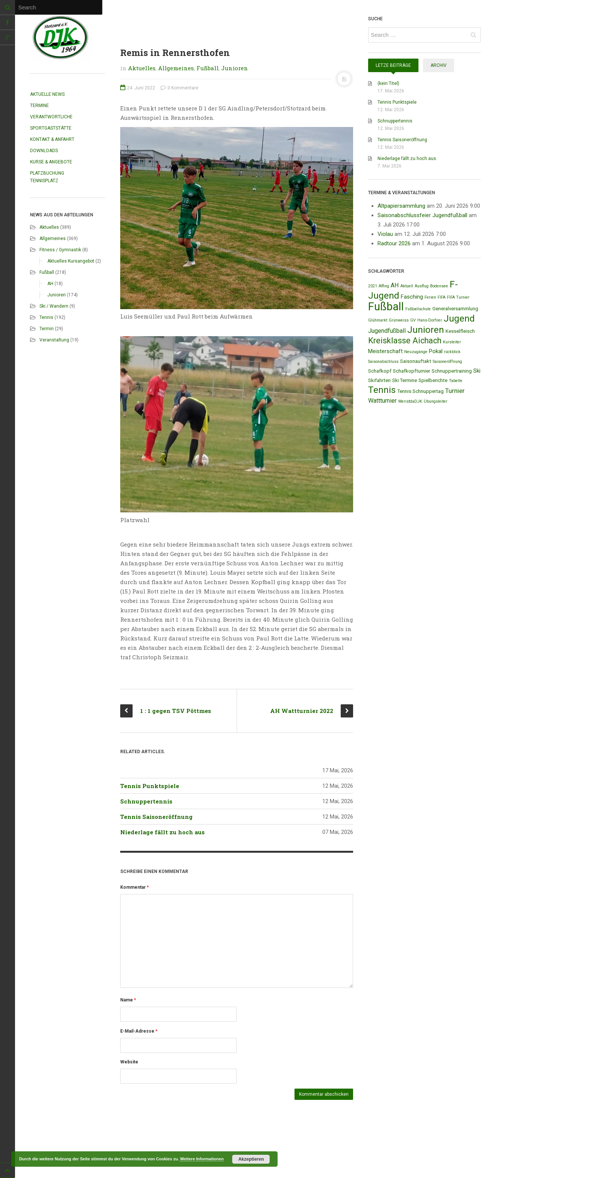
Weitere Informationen (202, 1159)
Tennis (46, 317)
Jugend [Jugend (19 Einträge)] (459, 318)
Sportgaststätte (50, 128)
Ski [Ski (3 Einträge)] (476, 370)
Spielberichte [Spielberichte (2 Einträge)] (432, 380)
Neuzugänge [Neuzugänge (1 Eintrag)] (415, 351)
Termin (46, 328)
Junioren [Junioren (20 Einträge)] (425, 329)
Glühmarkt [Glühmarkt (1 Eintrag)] (377, 320)
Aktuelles (49, 227)
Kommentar (134, 887)
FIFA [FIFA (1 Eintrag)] (442, 297)
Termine (39, 105)
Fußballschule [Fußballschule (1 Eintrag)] (418, 309)
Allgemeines (52, 238)
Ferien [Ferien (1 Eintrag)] (430, 297)
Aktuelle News (47, 94)
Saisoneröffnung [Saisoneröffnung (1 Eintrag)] (447, 361)
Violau (385, 234)
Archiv (438, 65)
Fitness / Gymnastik (60, 249)
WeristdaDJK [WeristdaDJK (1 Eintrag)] (410, 401)
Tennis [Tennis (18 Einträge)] (382, 390)
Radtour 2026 (394, 243)
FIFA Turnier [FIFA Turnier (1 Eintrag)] (458, 297)
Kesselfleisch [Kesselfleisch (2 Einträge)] (460, 331)
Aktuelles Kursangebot (70, 261)
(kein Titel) (388, 83)
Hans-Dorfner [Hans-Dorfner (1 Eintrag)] (429, 320)
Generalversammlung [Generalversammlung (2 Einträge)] (455, 308)
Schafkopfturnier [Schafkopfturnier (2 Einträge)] (411, 371)
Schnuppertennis (146, 801)
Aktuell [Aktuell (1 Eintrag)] (406, 286)
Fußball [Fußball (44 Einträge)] (386, 306)
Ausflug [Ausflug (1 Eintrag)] (422, 286)
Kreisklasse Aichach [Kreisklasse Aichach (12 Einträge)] (404, 340)
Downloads (44, 150)
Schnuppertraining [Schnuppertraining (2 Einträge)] (452, 371)
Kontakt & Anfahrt (52, 139)
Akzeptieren (251, 1159)
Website (129, 1062)
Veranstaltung (54, 340)
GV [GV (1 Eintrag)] (413, 320)
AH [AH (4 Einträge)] (395, 285)
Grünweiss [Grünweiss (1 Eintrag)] (399, 320)
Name (128, 1000)
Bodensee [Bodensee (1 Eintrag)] (439, 286)
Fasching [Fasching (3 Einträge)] (412, 296)
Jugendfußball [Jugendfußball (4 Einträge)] (387, 330)
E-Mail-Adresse (138, 1031)
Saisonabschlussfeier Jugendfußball (422, 215)
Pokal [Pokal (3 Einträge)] (436, 351)
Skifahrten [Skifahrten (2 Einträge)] (379, 380)
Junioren (56, 295)
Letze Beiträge (393, 65)
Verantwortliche (51, 116)
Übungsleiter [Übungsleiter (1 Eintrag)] (435, 401)
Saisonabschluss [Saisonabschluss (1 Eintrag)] (383, 361)
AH (50, 283)
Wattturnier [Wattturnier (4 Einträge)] (382, 400)
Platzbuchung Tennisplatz (47, 177)
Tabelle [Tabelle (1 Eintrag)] (455, 380)
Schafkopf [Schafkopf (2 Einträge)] (379, 371)
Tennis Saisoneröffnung (156, 816)
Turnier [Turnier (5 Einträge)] (455, 390)
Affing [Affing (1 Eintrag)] (384, 286)
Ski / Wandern (53, 306)
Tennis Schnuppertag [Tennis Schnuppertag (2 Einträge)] (420, 391)
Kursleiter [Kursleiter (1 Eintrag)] (452, 342)
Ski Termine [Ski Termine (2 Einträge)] (404, 380)
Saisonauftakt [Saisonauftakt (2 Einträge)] (415, 361)
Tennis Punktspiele (149, 786)
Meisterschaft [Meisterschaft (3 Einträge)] (385, 351)
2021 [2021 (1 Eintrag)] (372, 286)
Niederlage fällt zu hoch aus (162, 832)
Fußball (46, 272)
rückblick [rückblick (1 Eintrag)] (452, 351)
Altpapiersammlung (401, 205)
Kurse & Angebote (51, 162)
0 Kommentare (179, 88)
